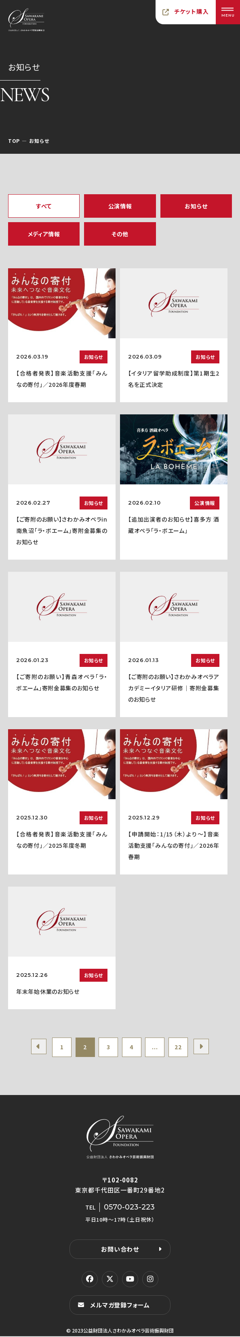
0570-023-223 (129, 1207)
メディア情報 (44, 234)
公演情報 (120, 206)
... (156, 1048)
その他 (120, 234)
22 (180, 1048)
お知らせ (196, 206)
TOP (14, 140)
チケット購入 (191, 11)
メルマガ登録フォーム (120, 1305)
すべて (44, 206)
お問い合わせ (120, 1250)
